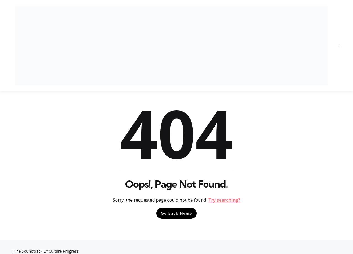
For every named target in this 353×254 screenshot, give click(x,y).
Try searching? (224, 200)
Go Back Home (176, 213)
